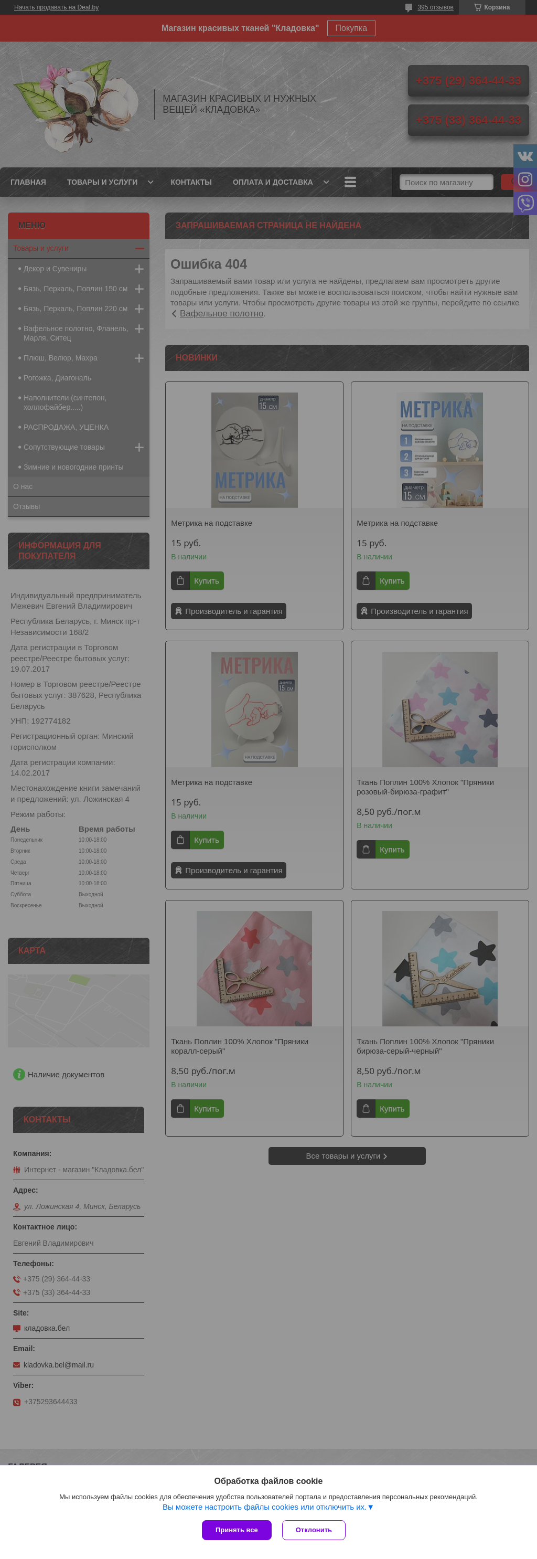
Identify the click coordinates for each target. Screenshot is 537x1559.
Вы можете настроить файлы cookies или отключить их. (265, 1506)
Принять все (237, 1530)
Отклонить (314, 1530)
